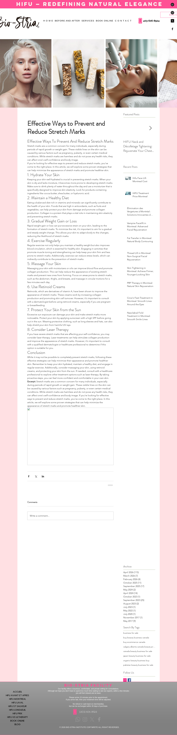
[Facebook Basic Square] (129, 680)
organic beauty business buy (136, 660)
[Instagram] (172, 12)
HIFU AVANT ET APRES (17, 695)
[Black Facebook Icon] (172, 29)
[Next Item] (150, 128)
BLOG (17, 724)
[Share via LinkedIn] (43, 476)
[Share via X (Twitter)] (35, 476)
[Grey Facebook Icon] (99, 719)
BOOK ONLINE (17, 720)
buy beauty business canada (136, 637)
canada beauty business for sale (137, 651)
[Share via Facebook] (28, 476)
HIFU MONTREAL (17, 699)
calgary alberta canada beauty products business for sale (139, 646)
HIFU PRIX (17, 713)
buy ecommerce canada (134, 642)
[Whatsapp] (172, 4)
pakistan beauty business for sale (138, 665)
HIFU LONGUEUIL (17, 710)
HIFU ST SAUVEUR (17, 706)
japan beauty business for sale (137, 656)
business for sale (130, 633)
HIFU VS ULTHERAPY (17, 717)
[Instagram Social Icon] (125, 680)
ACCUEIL (17, 691)
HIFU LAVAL (17, 702)
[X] (172, 20)
